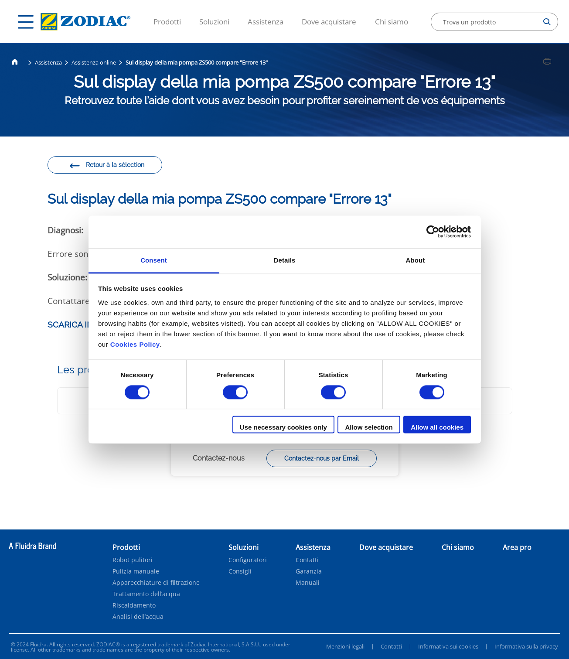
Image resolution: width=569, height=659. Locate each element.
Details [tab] (285, 260)
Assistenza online (94, 62)
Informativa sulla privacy (526, 646)
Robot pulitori (132, 560)
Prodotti (167, 22)
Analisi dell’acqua (138, 616)
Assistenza (265, 22)
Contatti (307, 560)
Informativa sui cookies (448, 646)
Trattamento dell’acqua (146, 594)
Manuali (308, 582)
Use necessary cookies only (283, 427)
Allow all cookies (437, 427)
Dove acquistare (329, 22)
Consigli (240, 571)
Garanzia (309, 571)
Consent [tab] (153, 260)
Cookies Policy (135, 344)
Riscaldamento (134, 605)
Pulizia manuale (135, 571)
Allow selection (368, 427)
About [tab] (415, 260)
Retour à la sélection (106, 166)
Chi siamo (391, 22)
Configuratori (247, 560)
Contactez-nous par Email (321, 458)
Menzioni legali (345, 646)
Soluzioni (214, 22)
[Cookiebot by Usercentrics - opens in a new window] (433, 231)
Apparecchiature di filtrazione (156, 582)
